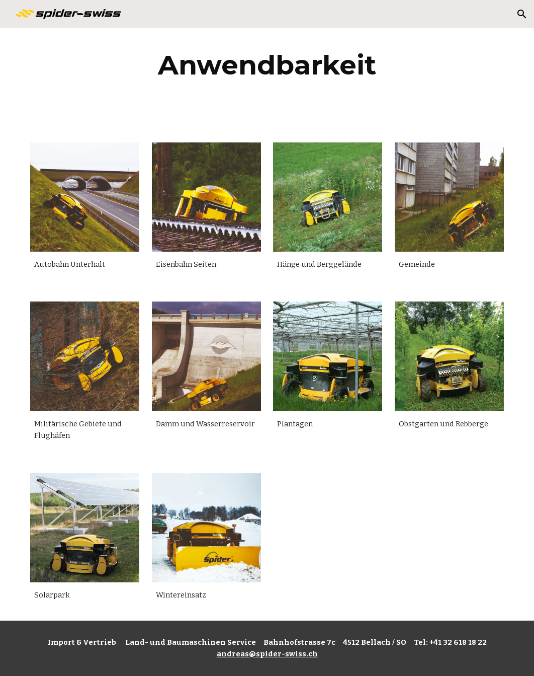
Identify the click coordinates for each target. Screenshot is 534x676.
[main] (267, 65)
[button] (522, 14)
